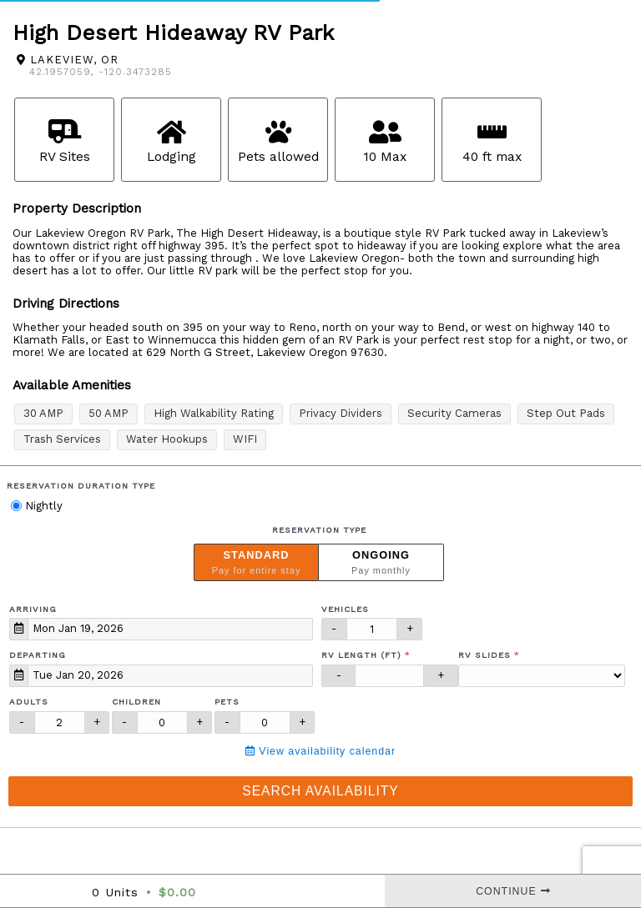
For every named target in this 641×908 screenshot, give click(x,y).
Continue (513, 891)
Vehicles (345, 609)
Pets (227, 701)
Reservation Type (319, 529)
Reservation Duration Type (81, 485)
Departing (37, 655)
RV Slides (484, 655)
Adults (28, 701)
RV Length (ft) (361, 655)
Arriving (33, 609)
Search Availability (320, 791)
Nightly (37, 505)
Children (136, 701)
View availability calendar (320, 751)
